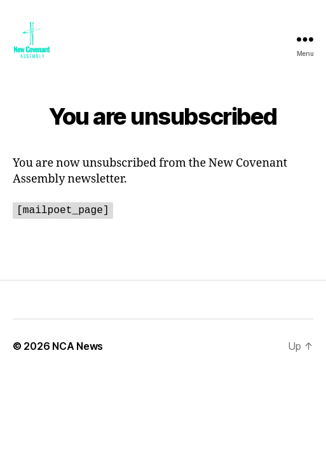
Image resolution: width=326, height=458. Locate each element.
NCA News (77, 346)
